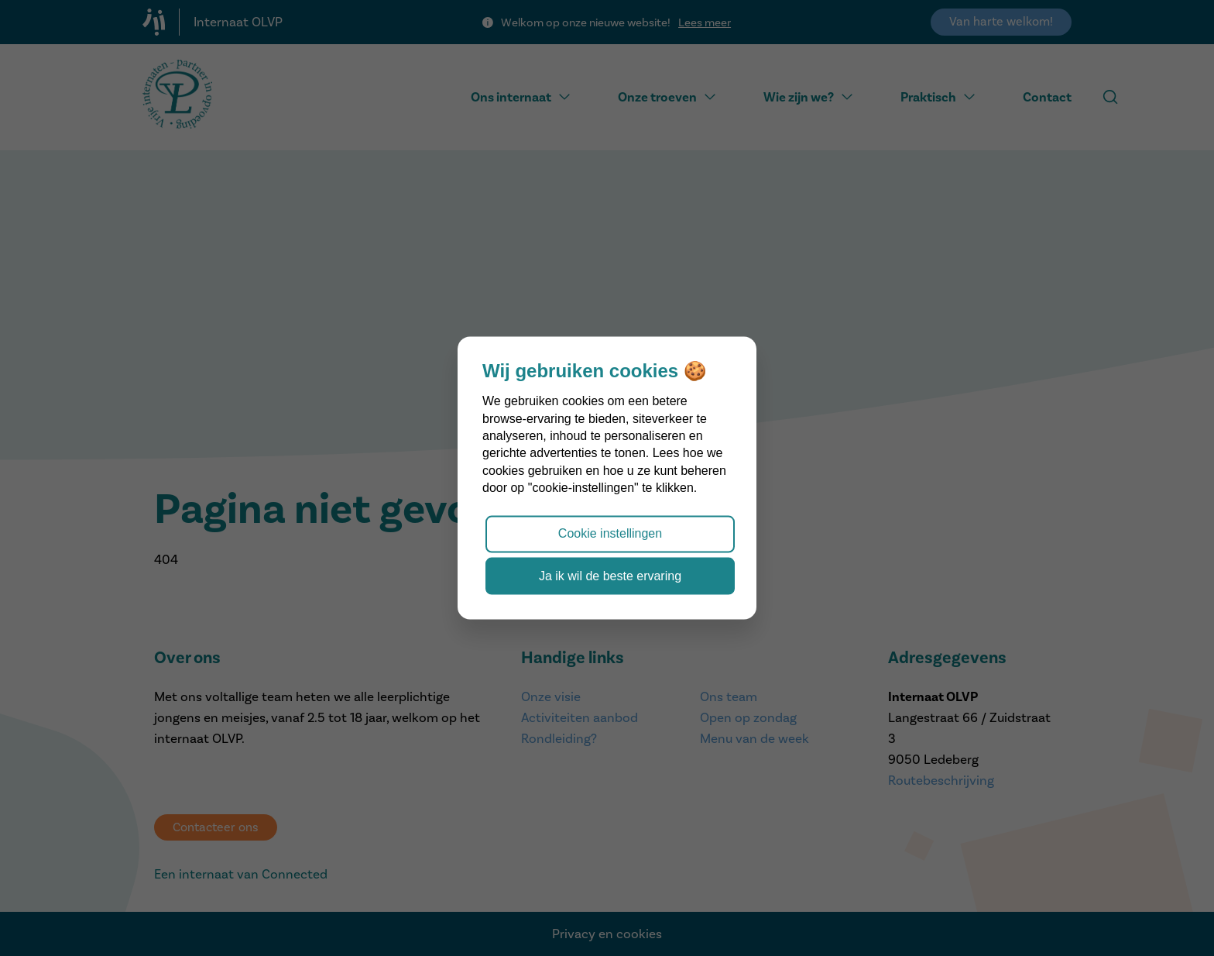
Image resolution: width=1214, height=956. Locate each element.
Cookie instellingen (610, 533)
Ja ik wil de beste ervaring (610, 575)
